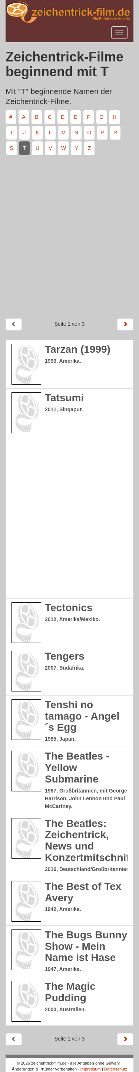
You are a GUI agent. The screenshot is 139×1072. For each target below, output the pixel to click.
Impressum (90, 1069)
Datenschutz (115, 1069)
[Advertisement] (69, 233)
